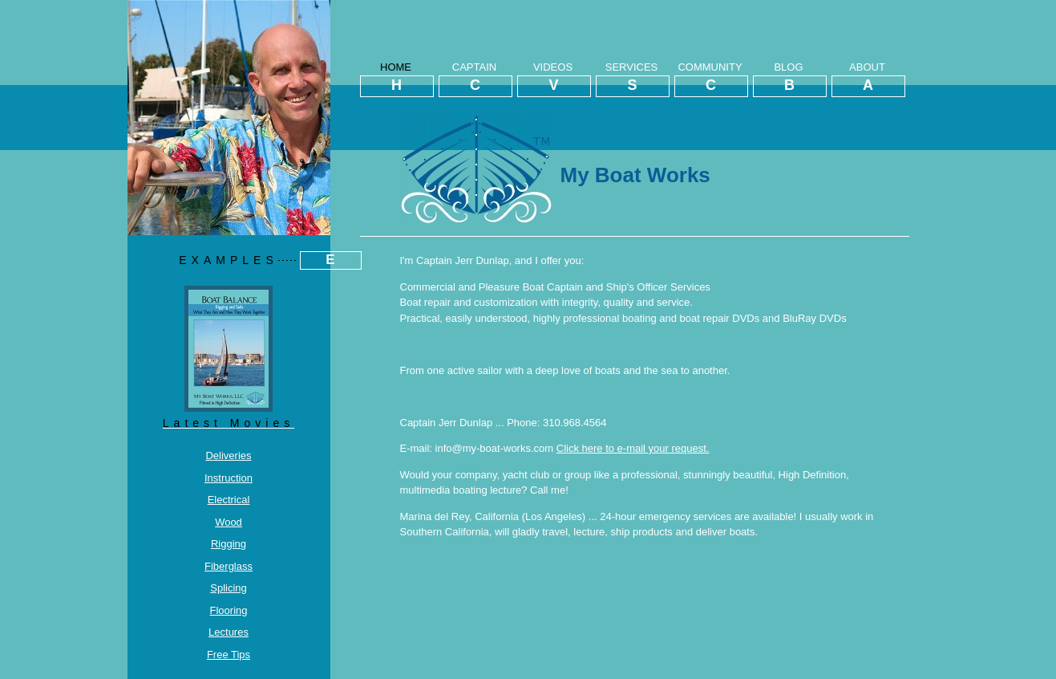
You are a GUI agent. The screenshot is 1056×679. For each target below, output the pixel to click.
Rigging (228, 544)
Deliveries (228, 455)
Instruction (228, 478)
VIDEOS (553, 79)
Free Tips (228, 655)
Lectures (228, 632)
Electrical (229, 500)
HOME (396, 79)
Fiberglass (228, 566)
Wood (228, 522)
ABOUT (867, 79)
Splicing (228, 588)
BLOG (789, 79)
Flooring (229, 610)
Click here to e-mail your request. (633, 448)
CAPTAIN (475, 79)
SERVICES (632, 79)
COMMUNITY (710, 79)
